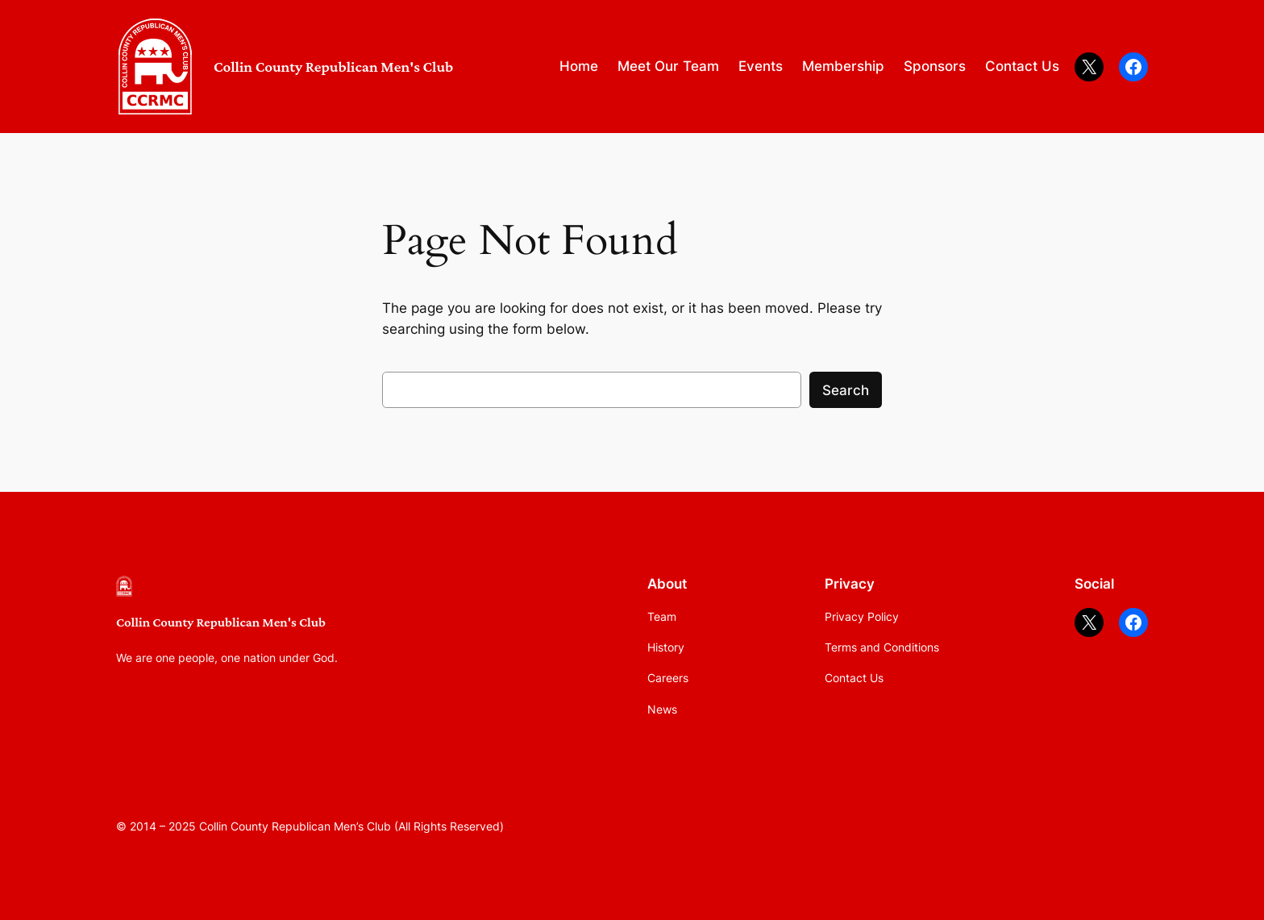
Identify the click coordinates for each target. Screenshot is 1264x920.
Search (845, 390)
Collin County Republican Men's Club (333, 66)
